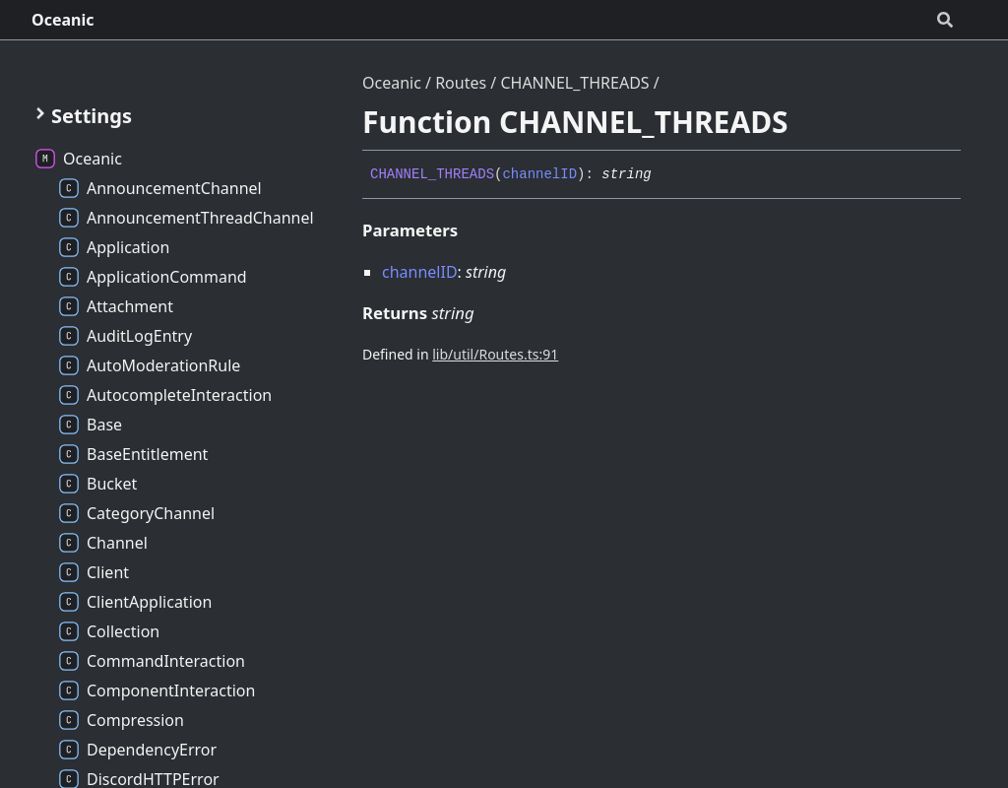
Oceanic (63, 20)
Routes (460, 83)
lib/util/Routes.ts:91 (495, 354)
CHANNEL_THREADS (574, 83)
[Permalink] (666, 175)
